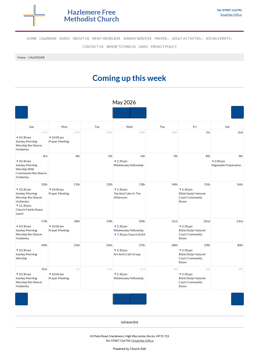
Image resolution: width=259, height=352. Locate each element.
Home (21, 57)
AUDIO (64, 38)
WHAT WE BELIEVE (106, 38)
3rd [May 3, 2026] (45, 156)
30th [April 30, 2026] (174, 132)
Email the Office (142, 340)
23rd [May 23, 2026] (240, 221)
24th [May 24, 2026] (44, 245)
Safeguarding (129, 322)
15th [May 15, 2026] (207, 184)
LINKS (143, 47)
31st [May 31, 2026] (44, 269)
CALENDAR (47, 38)
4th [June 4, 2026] (175, 269)
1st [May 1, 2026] (208, 132)
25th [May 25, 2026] (77, 245)
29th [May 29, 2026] (207, 245)
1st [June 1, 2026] (78, 269)
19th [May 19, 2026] (109, 221)
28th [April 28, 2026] (109, 132)
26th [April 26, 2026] (44, 132)
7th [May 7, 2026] (175, 156)
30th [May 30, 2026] (240, 245)
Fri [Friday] (195, 126)
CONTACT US (92, 47)
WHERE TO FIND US (121, 47)
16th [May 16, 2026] (240, 184)
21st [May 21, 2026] (174, 221)
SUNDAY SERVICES (137, 38)
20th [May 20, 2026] (142, 221)
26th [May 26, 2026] (109, 245)
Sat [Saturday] (227, 126)
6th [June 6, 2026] (240, 269)
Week (138, 113)
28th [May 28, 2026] (174, 245)
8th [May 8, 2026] (208, 156)
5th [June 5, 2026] (208, 269)
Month (121, 113)
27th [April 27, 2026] (77, 132)
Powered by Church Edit (129, 348)
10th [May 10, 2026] (44, 184)
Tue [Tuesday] (96, 126)
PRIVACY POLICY (164, 47)
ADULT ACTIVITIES (186, 38)
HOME (31, 38)
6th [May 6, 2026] (143, 156)
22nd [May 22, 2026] (206, 221)
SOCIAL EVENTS (218, 38)
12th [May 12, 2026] (109, 184)
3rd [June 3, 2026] (142, 269)
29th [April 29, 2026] (142, 132)
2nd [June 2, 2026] (109, 269)
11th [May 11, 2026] (77, 184)
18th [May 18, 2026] (77, 221)
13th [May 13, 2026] (142, 184)
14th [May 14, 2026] (174, 184)
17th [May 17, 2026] (44, 221)
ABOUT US (81, 38)
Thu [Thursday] (162, 126)
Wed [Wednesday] (129, 126)
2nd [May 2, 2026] (240, 132)
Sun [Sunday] (31, 126)
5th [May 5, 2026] (110, 156)
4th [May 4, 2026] (77, 156)
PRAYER (160, 38)
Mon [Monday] (64, 126)
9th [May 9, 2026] (240, 156)
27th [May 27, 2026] (142, 245)
